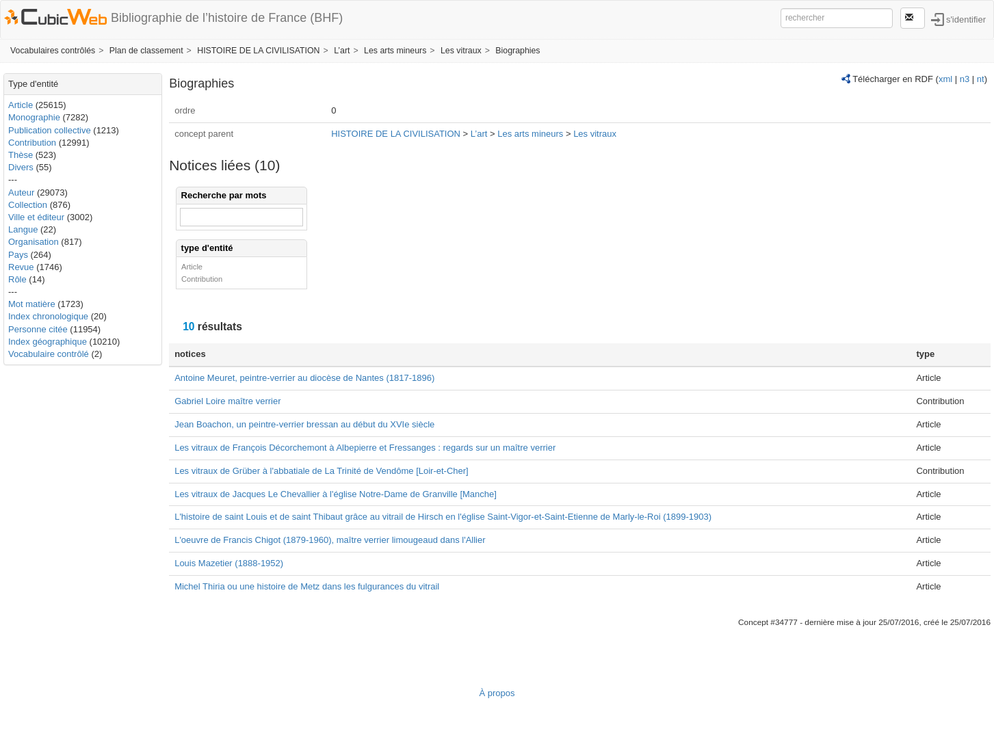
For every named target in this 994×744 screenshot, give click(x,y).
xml (945, 79)
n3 (964, 79)
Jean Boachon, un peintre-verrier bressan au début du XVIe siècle (304, 424)
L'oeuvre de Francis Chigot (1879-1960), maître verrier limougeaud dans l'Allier (329, 540)
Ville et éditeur (37, 217)
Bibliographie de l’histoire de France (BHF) (227, 18)
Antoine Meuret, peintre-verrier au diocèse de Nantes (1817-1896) (304, 378)
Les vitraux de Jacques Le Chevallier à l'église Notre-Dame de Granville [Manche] (335, 494)
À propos (496, 693)
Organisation (33, 242)
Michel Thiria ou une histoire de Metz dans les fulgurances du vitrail (306, 586)
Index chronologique (48, 316)
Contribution (32, 142)
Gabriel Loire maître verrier (227, 401)
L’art (342, 50)
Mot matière (31, 304)
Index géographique (47, 341)
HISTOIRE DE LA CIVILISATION (258, 50)
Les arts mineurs (395, 50)
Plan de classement (146, 50)
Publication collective (49, 130)
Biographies (517, 50)
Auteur (21, 192)
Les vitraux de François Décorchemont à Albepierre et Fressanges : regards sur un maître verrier (364, 447)
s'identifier (966, 19)
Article (20, 105)
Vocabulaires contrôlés (52, 50)
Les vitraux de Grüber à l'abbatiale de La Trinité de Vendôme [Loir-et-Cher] (321, 471)
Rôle (17, 279)
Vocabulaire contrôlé (48, 354)
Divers (21, 167)
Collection (27, 205)
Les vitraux (461, 50)
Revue (21, 267)
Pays (18, 255)
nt (980, 79)
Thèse (20, 155)
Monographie (34, 117)
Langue (23, 229)
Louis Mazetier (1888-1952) (228, 563)
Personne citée (38, 329)
